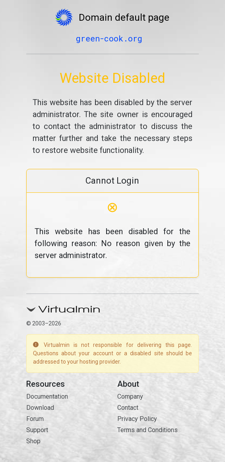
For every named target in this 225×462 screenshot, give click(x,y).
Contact (127, 407)
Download (40, 407)
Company (130, 396)
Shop (33, 441)
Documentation (47, 396)
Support (37, 430)
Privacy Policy (137, 419)
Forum (35, 419)
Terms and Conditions (147, 430)
